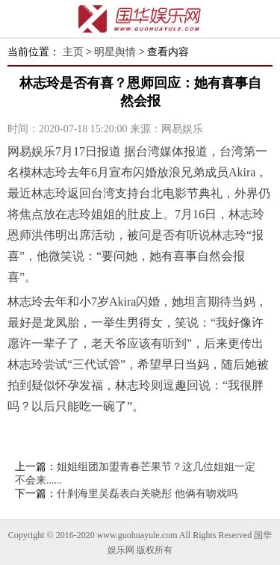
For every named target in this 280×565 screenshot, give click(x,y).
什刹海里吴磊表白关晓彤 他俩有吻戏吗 (147, 493)
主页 (73, 52)
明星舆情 (115, 52)
